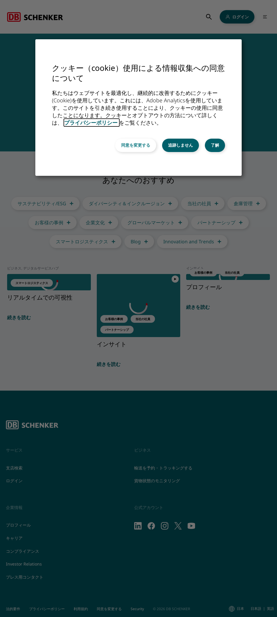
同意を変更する (135, 145)
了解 (215, 145)
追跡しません (180, 145)
